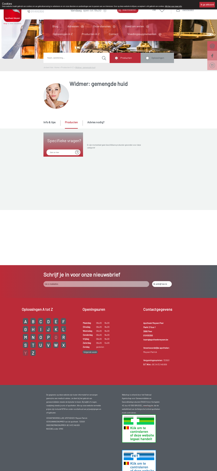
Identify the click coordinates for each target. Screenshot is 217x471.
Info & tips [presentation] (49, 122)
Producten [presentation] (71, 122)
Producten (126, 57)
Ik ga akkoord (207, 4)
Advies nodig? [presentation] (95, 122)
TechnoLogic (187, 462)
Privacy (114, 462)
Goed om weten (134, 26)
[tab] (51, 124)
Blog (55, 26)
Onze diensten (102, 26)
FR (154, 10)
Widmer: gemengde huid (85, 67)
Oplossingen (157, 57)
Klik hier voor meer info (173, 6)
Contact (113, 34)
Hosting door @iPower (202, 462)
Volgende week (90, 297)
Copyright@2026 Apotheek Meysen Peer (76, 462)
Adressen (73, 26)
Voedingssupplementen (142, 34)
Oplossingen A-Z (63, 34)
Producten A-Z (91, 34)
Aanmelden (188, 10)
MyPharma (174, 462)
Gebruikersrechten (102, 462)
